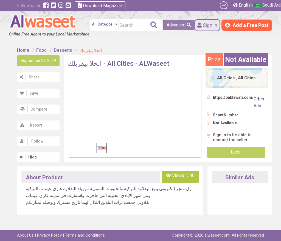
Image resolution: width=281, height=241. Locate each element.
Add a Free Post (247, 25)
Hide (28, 157)
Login (236, 152)
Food (41, 50)
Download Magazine (100, 5)
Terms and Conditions (85, 235)
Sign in (207, 25)
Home (23, 50)
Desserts (63, 50)
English (243, 5)
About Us (25, 235)
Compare (33, 109)
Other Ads (259, 102)
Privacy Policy (49, 235)
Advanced (179, 25)
